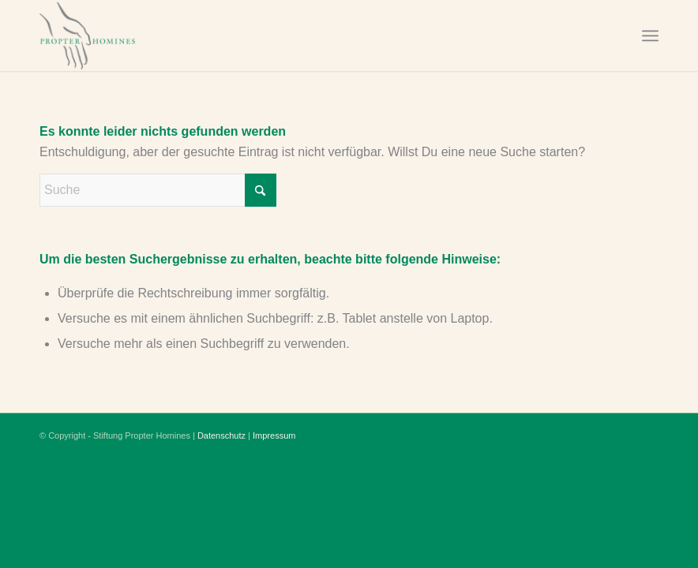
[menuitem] (650, 35)
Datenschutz (221, 435)
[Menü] (650, 35)
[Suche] (157, 190)
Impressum (274, 435)
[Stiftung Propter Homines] (116, 35)
